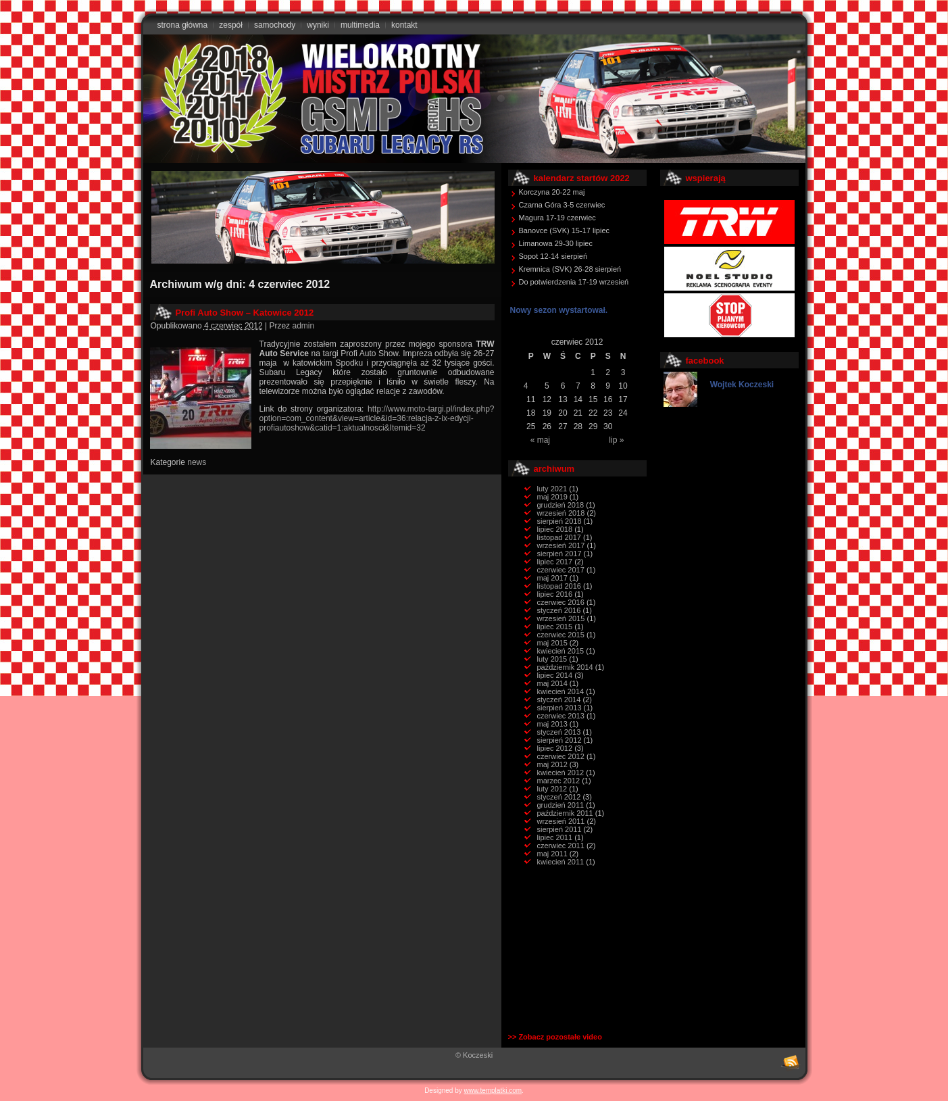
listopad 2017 (559, 537)
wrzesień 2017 (561, 545)
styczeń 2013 (559, 732)
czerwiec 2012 (560, 756)
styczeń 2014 (559, 699)
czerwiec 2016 (560, 602)
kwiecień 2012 (560, 772)
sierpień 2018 (559, 521)
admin (303, 326)
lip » (616, 440)
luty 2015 (552, 659)
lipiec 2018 (555, 529)
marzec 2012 (558, 781)
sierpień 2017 (559, 553)
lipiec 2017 (555, 562)
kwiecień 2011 (560, 862)
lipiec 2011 (555, 837)
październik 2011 (565, 813)
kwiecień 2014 (560, 691)
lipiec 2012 (555, 748)
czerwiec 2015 (560, 635)
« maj (540, 440)
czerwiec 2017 (560, 570)
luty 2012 (552, 789)
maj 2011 (552, 854)
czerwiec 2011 (560, 845)
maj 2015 (552, 643)
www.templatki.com (493, 1090)
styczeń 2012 (559, 797)
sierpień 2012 (559, 740)
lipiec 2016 (555, 594)
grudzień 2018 (560, 505)
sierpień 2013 (559, 708)
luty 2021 (552, 489)
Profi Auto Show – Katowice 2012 (245, 313)
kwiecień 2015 (560, 651)
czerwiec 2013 (560, 716)
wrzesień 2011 (561, 821)
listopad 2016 (559, 586)
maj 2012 (552, 764)
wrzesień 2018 (561, 513)
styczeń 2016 (559, 610)
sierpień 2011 (559, 829)
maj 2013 (552, 724)
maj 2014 (552, 683)
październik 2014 (565, 667)
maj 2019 (552, 497)
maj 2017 (552, 578)
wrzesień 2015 (561, 618)
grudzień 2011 (560, 805)
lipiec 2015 (555, 626)
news (196, 462)
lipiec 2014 (555, 675)
